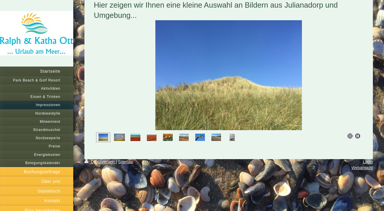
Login (368, 161)
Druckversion (100, 161)
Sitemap (125, 161)
